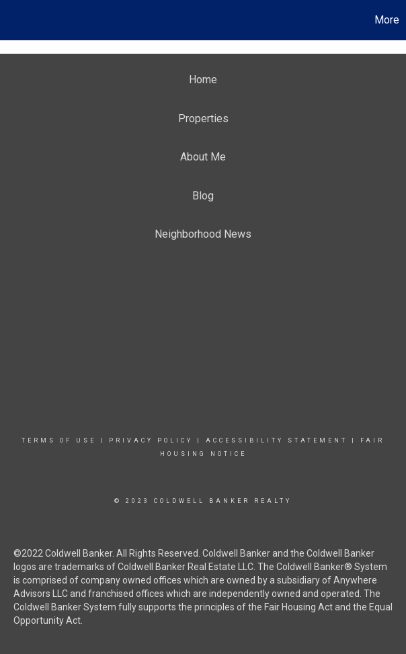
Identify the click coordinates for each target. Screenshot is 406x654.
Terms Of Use (59, 440)
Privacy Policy (151, 440)
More (386, 19)
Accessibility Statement (277, 440)
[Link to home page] (17, 20)
